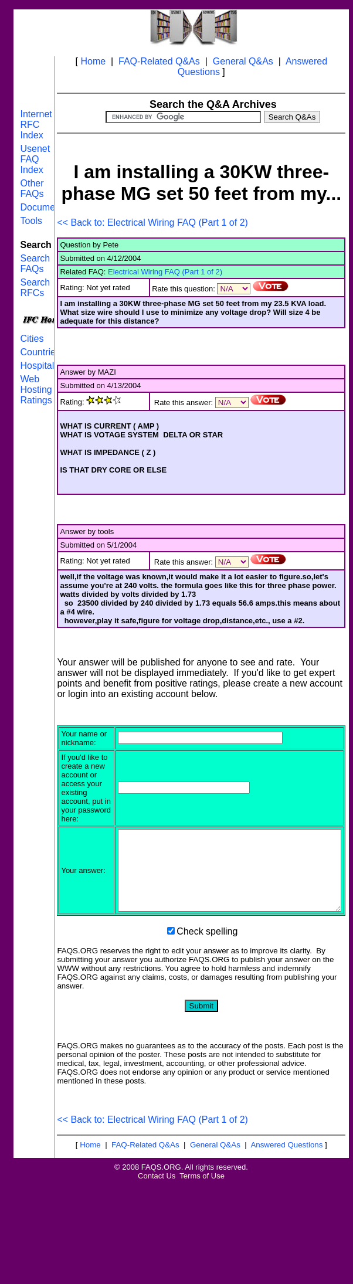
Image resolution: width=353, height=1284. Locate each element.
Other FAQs (31, 188)
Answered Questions (286, 1213)
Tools (31, 221)
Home (93, 61)
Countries (40, 352)
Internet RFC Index (36, 124)
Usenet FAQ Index (35, 159)
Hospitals (39, 366)
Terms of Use (202, 1244)
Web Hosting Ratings (36, 389)
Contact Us (156, 1244)
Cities (31, 339)
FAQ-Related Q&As (159, 61)
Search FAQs (35, 263)
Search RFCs (35, 287)
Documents (43, 207)
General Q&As (243, 61)
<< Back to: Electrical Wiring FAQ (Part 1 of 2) (152, 222)
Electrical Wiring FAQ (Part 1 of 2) (165, 271)
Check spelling (206, 1000)
